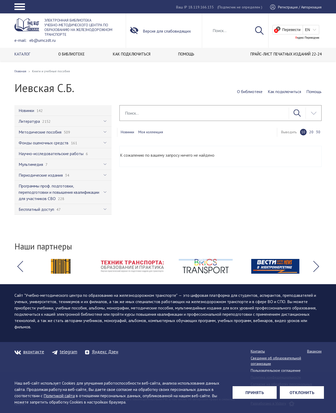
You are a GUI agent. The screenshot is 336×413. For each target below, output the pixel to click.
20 (311, 132)
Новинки (127, 132)
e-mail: (20, 40)
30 (318, 132)
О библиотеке (249, 91)
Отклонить (302, 392)
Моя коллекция (150, 132)
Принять (254, 392)
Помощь (314, 91)
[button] (19, 266)
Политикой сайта (59, 395)
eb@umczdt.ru (42, 40)
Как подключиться (284, 91)
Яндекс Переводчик (307, 38)
